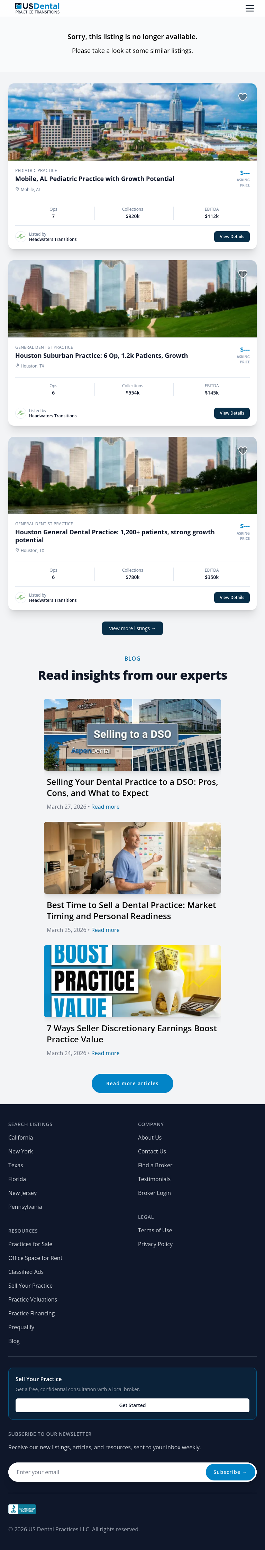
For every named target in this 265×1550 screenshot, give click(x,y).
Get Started (132, 1405)
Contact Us (152, 1151)
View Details (232, 236)
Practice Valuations (32, 1299)
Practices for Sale (30, 1244)
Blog (14, 1341)
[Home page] (37, 8)
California (20, 1137)
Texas (15, 1165)
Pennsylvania (25, 1207)
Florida (17, 1179)
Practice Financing (31, 1313)
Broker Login (154, 1193)
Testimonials (154, 1179)
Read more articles (132, 1083)
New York (20, 1151)
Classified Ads (26, 1272)
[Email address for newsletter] (132, 1472)
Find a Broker (155, 1165)
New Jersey (22, 1193)
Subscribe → (230, 1472)
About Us (150, 1137)
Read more (105, 806)
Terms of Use (155, 1230)
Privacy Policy (155, 1244)
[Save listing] (242, 97)
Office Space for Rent (35, 1258)
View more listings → (132, 628)
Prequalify (21, 1327)
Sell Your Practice (30, 1285)
